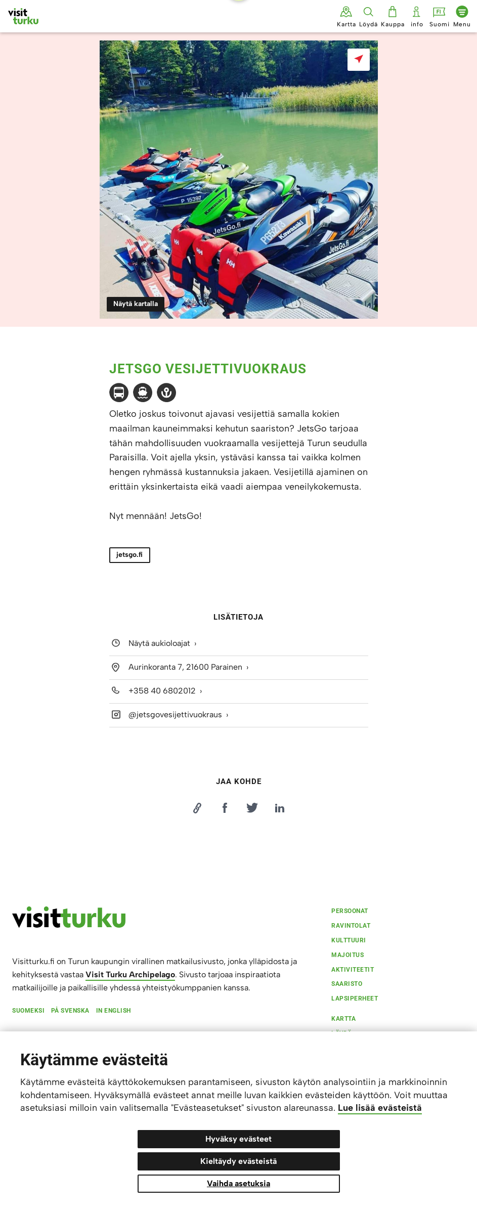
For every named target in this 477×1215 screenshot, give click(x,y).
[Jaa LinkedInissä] (280, 808)
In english (113, 1010)
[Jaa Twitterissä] (252, 808)
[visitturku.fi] (68, 924)
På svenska (70, 1010)
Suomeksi (28, 1010)
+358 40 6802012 (162, 691)
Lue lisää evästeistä (380, 1107)
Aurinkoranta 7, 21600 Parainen (185, 667)
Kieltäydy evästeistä (238, 1161)
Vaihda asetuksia (238, 1183)
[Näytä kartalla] (359, 60)
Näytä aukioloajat (159, 643)
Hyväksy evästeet (238, 1139)
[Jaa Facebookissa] (224, 808)
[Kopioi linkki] (197, 808)
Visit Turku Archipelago (130, 974)
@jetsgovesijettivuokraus (175, 714)
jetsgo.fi (129, 554)
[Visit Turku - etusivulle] (23, 16)
